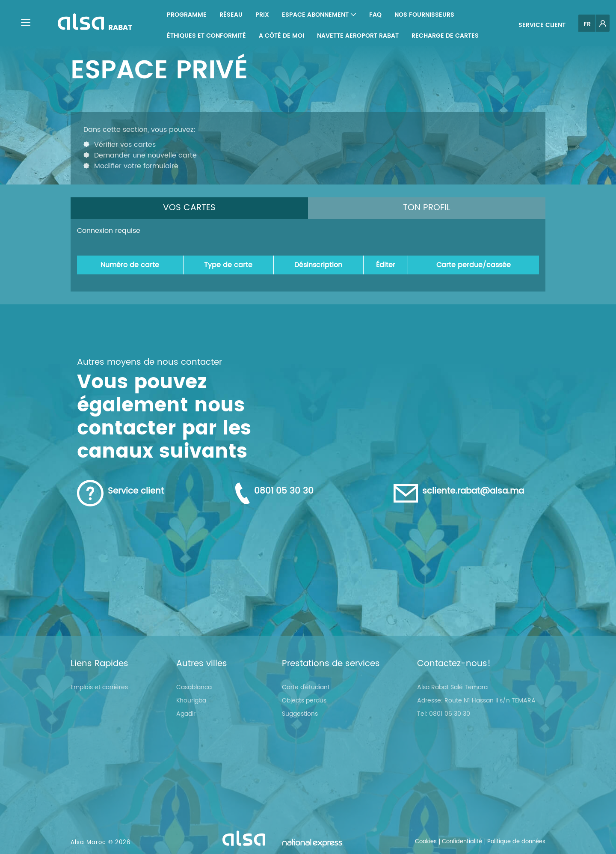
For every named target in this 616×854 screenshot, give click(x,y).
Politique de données (516, 841)
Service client (542, 25)
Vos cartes (189, 208)
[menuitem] (186, 14)
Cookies (426, 841)
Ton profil (426, 208)
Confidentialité (462, 841)
